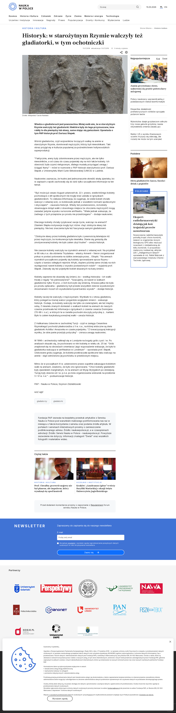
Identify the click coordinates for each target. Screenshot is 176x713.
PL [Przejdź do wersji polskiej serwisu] (161, 7)
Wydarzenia (114, 20)
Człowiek (46, 16)
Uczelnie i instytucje (89, 482)
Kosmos (13, 16)
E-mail (60, 532)
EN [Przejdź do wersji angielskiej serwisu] (165, 7)
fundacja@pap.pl (114, 688)
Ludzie (126, 20)
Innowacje (38, 20)
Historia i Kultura (29, 16)
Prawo (61, 20)
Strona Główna (145, 28)
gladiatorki (58, 401)
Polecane (141, 191)
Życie (68, 16)
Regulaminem (97, 505)
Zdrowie (58, 16)
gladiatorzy (42, 401)
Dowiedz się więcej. (146, 695)
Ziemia (78, 16)
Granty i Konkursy (95, 20)
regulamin (71, 543)
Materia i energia (93, 16)
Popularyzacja (75, 20)
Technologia (112, 16)
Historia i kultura (34, 28)
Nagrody (50, 20)
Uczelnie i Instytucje (19, 20)
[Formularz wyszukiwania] (119, 7)
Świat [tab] (164, 58)
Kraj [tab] (158, 58)
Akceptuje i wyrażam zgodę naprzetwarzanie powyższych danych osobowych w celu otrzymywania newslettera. (89, 544)
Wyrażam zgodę (59, 698)
